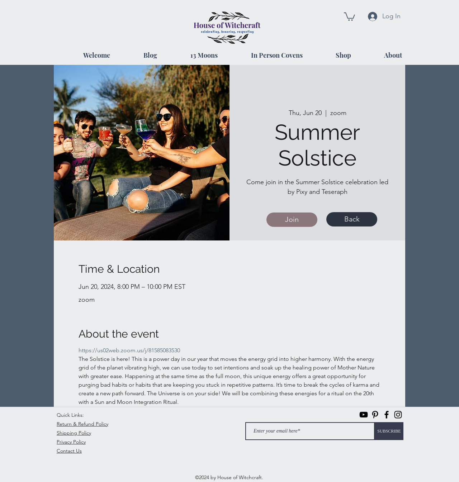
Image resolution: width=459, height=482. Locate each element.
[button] (349, 16)
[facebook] (387, 415)
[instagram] (398, 415)
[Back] (351, 219)
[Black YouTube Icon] (364, 415)
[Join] (291, 220)
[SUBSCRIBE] (389, 431)
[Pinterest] (375, 415)
